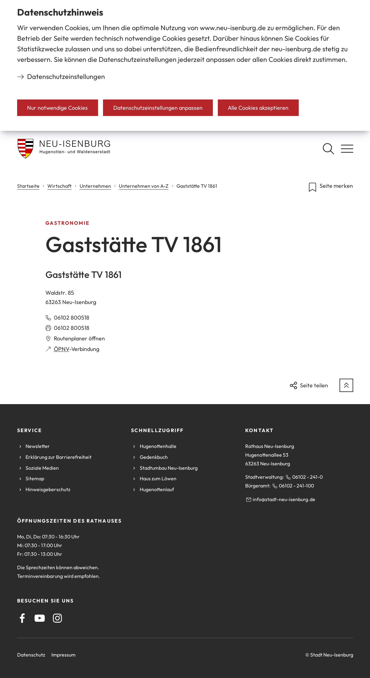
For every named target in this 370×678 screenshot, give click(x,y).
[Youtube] (40, 618)
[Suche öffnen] (328, 148)
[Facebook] (22, 618)
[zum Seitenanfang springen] (346, 385)
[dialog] (185, 65)
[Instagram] (57, 618)
